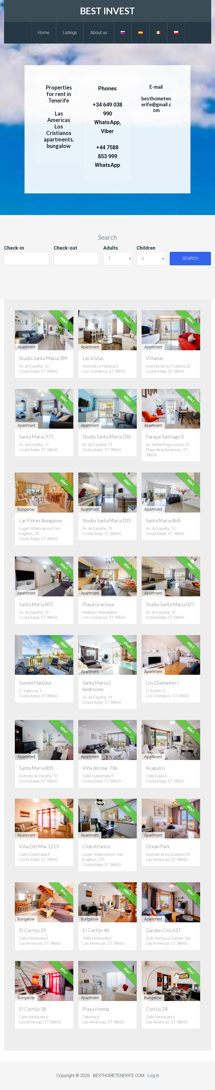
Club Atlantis (96, 846)
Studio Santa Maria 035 (107, 520)
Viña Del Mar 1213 (39, 846)
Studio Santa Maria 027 (170, 604)
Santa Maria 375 (36, 437)
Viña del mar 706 (100, 768)
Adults (110, 248)
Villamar (154, 358)
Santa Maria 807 (36, 604)
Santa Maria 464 (163, 520)
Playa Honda (96, 1009)
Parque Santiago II (165, 437)
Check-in (14, 248)
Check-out (65, 248)
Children (145, 248)
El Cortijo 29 (32, 930)
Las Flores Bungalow (40, 520)
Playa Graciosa (98, 604)
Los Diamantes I (162, 683)
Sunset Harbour (35, 683)
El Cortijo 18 (32, 1009)
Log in (153, 1075)
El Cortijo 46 (96, 930)
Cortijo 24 (157, 1009)
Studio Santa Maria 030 (107, 437)
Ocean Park (158, 846)
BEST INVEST (107, 10)
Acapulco (155, 768)
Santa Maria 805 (36, 768)
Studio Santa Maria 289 (43, 358)
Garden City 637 (163, 930)
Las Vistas (93, 358)
